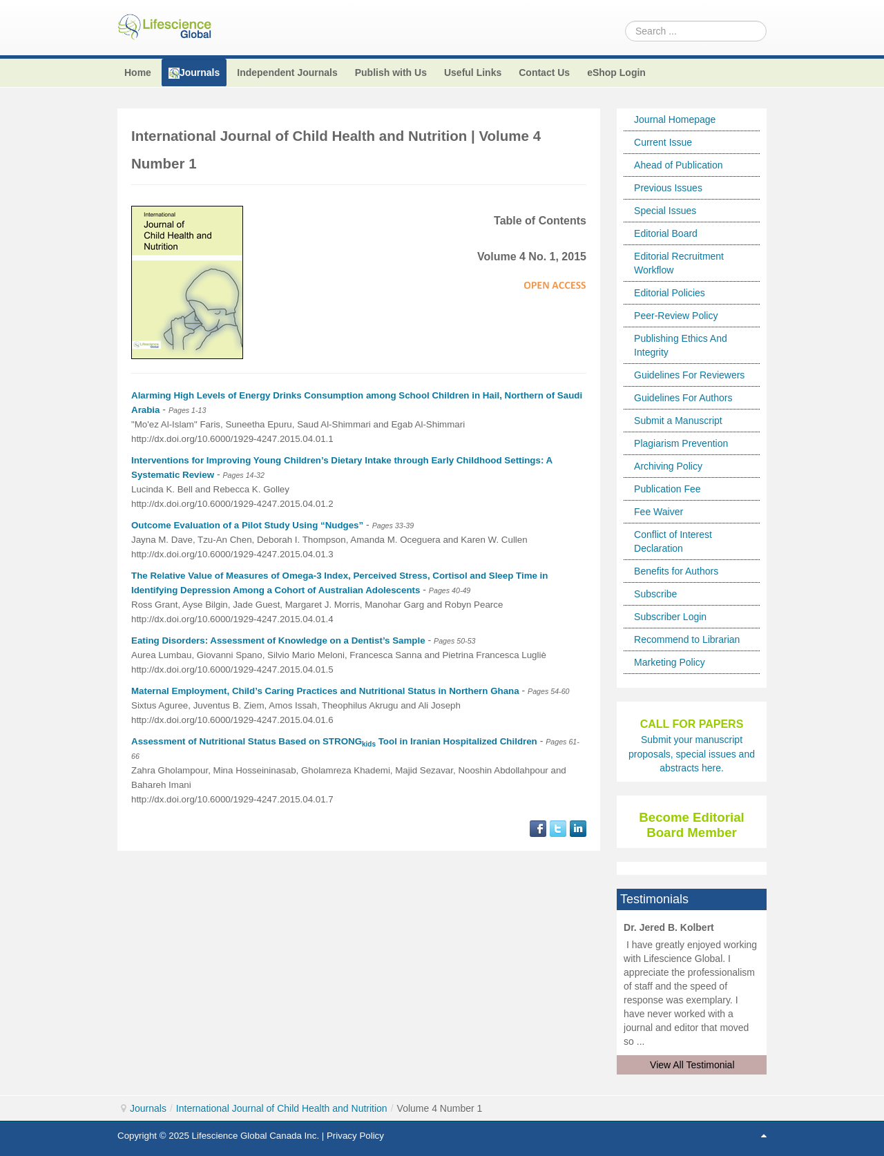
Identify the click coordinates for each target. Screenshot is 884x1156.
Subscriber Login (670, 616)
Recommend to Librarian (687, 639)
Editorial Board (666, 233)
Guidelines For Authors (683, 397)
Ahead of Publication (678, 165)
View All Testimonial (692, 1064)
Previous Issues (668, 187)
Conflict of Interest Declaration (673, 541)
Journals (148, 1108)
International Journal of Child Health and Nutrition (281, 1108)
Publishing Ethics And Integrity (680, 345)
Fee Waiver (658, 511)
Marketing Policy (669, 662)
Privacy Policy (355, 1135)
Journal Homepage (674, 119)
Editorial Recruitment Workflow (679, 263)
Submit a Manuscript (678, 420)
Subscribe (655, 593)
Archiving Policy (668, 466)
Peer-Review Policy (676, 315)
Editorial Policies (669, 292)
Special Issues (665, 210)
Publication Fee (667, 488)
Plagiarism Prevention (681, 443)
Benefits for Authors (676, 571)
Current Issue (663, 142)
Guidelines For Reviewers (689, 374)
